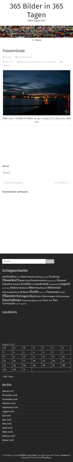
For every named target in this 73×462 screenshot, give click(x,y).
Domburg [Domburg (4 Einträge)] (38, 277)
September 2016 (10, 407)
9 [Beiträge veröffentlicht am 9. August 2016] (14, 356)
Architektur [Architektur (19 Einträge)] (9, 277)
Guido (8, 57)
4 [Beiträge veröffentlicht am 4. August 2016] (33, 352)
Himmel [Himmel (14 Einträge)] (61, 280)
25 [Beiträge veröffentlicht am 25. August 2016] (34, 365)
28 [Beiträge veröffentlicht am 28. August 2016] (63, 365)
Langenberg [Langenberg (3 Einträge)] (53, 284)
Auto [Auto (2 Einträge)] (19, 277)
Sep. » (11, 376)
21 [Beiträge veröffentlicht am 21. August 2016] (63, 360)
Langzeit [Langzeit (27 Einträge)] (64, 284)
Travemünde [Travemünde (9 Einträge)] (8, 303)
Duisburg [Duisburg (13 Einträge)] (54, 277)
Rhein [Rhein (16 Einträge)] (32, 296)
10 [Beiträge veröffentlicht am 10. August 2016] (24, 356)
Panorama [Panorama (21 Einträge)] (52, 292)
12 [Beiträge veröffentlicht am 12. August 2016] (44, 356)
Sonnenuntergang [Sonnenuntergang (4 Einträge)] (28, 300)
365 (20, 57)
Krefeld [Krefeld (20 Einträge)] (25, 284)
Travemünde (51, 62)
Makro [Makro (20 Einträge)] (14, 288)
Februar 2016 (8, 436)
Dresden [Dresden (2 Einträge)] (45, 277)
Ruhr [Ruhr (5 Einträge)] (39, 296)
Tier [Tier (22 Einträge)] (55, 300)
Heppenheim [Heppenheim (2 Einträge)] (51, 281)
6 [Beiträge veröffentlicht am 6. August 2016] (53, 352)
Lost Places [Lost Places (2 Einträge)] (6, 288)
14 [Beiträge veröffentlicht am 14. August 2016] (63, 356)
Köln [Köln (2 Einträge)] (32, 284)
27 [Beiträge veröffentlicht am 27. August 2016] (53, 365)
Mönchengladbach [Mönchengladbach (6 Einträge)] (10, 292)
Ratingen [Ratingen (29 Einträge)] (22, 296)
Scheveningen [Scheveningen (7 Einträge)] (48, 296)
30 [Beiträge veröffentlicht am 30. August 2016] (14, 369)
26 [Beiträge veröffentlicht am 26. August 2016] (44, 365)
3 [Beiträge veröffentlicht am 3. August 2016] (23, 352)
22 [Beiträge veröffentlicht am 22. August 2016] (4, 365)
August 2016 (8, 411)
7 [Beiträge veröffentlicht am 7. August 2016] (62, 352)
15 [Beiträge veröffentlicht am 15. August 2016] (4, 360)
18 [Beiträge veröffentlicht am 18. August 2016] (34, 360)
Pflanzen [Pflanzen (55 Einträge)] (9, 296)
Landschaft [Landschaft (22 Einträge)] (41, 284)
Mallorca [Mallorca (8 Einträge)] (23, 288)
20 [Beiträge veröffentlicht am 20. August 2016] (53, 360)
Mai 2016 (6, 423)
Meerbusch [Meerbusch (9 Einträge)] (41, 288)
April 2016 (7, 427)
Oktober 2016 (8, 403)
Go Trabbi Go (63, 183)
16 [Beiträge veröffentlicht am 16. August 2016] (14, 360)
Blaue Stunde (25, 62)
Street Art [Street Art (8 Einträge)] (47, 300)
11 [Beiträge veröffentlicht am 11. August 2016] (34, 356)
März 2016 (7, 432)
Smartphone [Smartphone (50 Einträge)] (11, 300)
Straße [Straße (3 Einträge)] (39, 300)
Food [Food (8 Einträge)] (27, 280)
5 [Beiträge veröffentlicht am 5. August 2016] (43, 352)
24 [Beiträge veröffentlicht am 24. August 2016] (24, 365)
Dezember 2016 (10, 395)
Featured (27, 57)
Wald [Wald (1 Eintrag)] (17, 304)
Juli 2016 (6, 415)
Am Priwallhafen (12, 183)
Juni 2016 (6, 419)
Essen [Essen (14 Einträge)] (21, 280)
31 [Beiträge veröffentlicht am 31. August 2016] (24, 369)
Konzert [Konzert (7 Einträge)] (17, 284)
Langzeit (33, 62)
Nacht (44, 62)
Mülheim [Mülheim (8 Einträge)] (24, 292)
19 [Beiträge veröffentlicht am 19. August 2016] (44, 360)
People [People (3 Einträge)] (62, 292)
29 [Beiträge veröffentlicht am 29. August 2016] (4, 369)
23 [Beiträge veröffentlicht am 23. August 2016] (14, 365)
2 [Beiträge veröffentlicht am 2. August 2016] (14, 352)
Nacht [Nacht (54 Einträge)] (34, 291)
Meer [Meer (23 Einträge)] (31, 288)
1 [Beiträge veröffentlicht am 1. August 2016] (3, 352)
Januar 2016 (8, 440)
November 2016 (10, 399)
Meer (39, 62)
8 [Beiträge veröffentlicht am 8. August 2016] (4, 356)
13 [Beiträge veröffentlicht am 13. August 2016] (53, 356)
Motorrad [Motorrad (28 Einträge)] (53, 288)
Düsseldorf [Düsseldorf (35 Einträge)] (10, 280)
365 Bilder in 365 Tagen (36, 10)
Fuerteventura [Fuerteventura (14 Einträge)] (38, 280)
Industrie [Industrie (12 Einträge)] (7, 284)
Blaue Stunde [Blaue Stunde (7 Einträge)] (27, 276)
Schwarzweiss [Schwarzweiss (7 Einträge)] (62, 296)
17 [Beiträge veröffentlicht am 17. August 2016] (24, 360)
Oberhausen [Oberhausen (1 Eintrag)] (42, 292)
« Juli (4, 376)
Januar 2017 (8, 391)
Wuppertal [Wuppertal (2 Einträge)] (22, 304)
